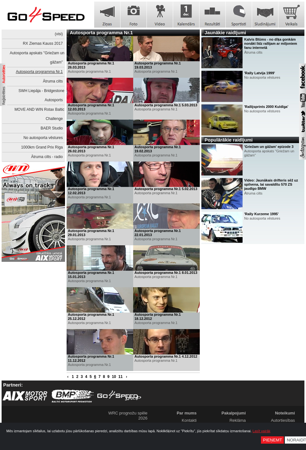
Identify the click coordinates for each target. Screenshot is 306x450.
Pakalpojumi (233, 413)
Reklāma (238, 420)
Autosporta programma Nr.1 (39, 71)
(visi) (59, 34)
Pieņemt (272, 440)
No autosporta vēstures (43, 138)
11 (120, 376)
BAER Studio (52, 128)
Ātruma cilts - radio (47, 157)
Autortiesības (283, 420)
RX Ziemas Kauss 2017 (43, 43)
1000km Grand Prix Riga (42, 147)
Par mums (187, 413)
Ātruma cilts (53, 81)
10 (114, 376)
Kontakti (189, 420)
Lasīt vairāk (261, 431)
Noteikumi (285, 413)
